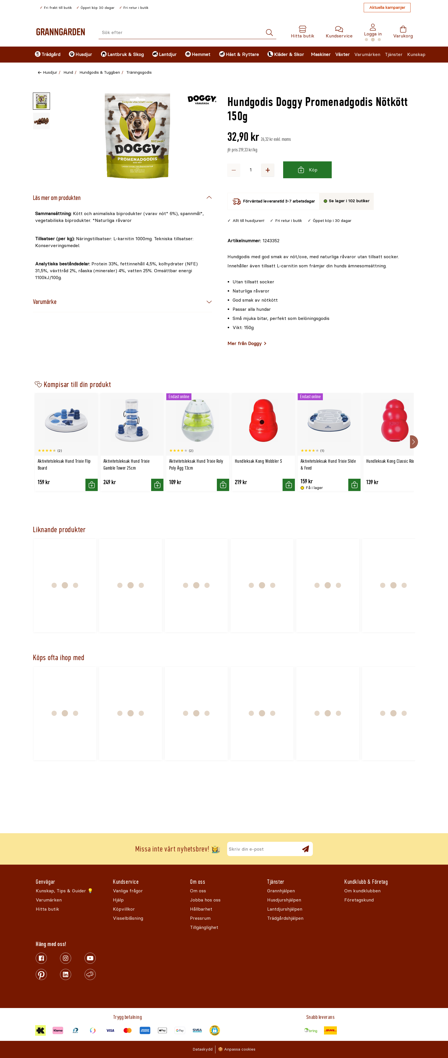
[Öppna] (137, 136)
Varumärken (367, 54)
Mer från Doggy (244, 343)
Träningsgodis (139, 72)
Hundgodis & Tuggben (99, 72)
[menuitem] (47, 55)
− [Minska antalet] (234, 170)
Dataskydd (203, 1049)
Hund (68, 72)
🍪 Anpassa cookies (236, 1049)
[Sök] (269, 33)
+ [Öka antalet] (267, 170)
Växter (342, 54)
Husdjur (50, 72)
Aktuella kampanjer (387, 7)
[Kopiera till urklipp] (253, 240)
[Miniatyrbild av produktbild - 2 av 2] (41, 121)
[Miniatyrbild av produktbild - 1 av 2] (41, 101)
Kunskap (416, 54)
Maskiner (321, 54)
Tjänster (394, 54)
